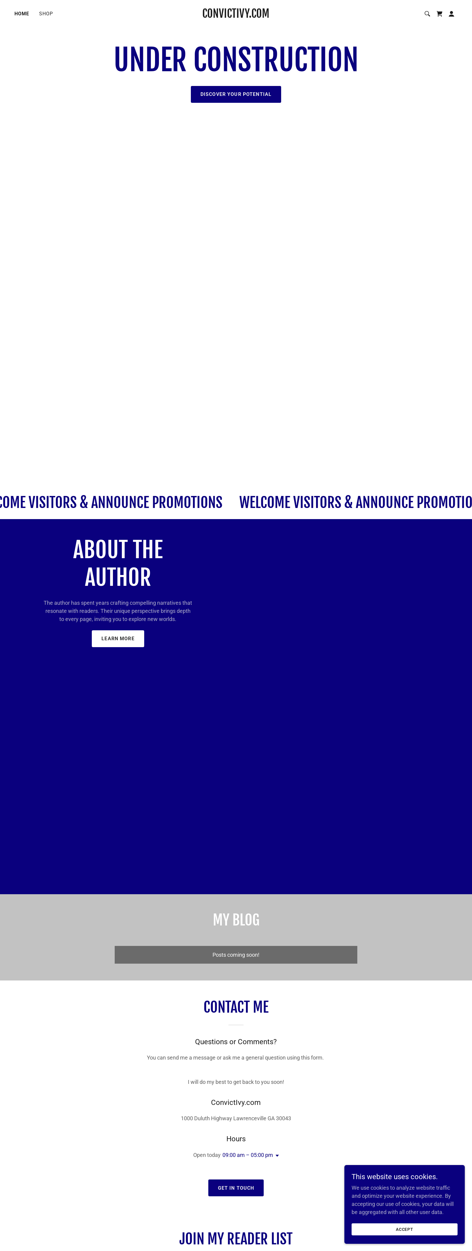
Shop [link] (46, 14)
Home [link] (22, 14)
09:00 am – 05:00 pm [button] (247, 1155)
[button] (452, 14)
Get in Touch (236, 1188)
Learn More (117, 638)
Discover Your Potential (236, 94)
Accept (405, 1229)
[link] (236, 16)
